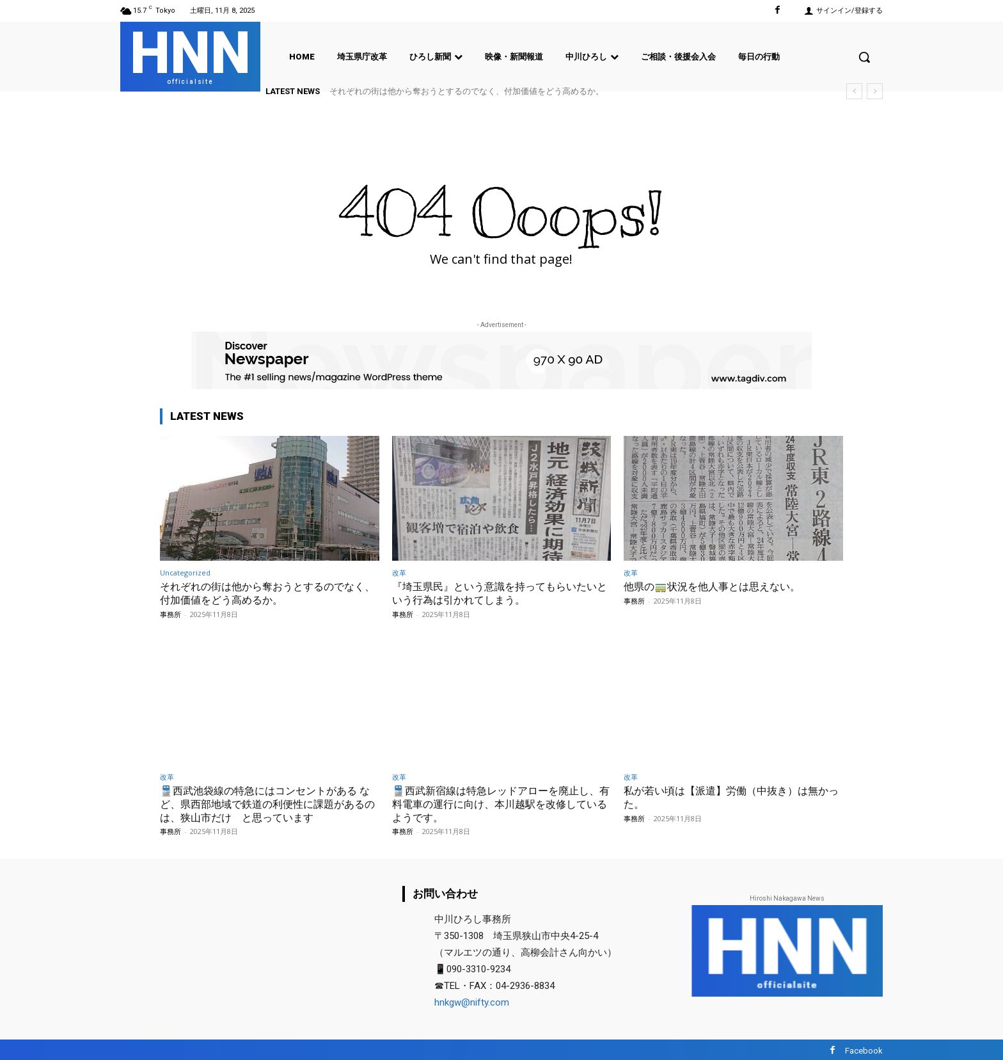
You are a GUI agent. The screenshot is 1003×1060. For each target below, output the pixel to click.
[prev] (854, 91)
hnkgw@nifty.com (471, 1001)
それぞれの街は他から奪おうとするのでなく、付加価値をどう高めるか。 (466, 91)
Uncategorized (185, 572)
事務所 (170, 613)
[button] (864, 57)
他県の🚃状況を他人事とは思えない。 (717, 586)
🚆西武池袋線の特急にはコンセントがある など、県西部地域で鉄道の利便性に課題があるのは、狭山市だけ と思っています (268, 802)
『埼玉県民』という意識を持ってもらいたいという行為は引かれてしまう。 (501, 593)
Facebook (864, 1049)
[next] (875, 91)
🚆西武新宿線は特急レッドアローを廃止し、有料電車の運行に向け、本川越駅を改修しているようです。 (501, 802)
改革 (399, 572)
